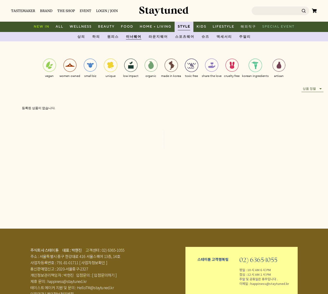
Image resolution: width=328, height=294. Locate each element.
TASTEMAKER (23, 11)
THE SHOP (66, 11)
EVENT (85, 11)
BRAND (46, 11)
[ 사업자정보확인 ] (93, 262)
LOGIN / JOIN (107, 11)
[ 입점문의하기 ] (104, 275)
